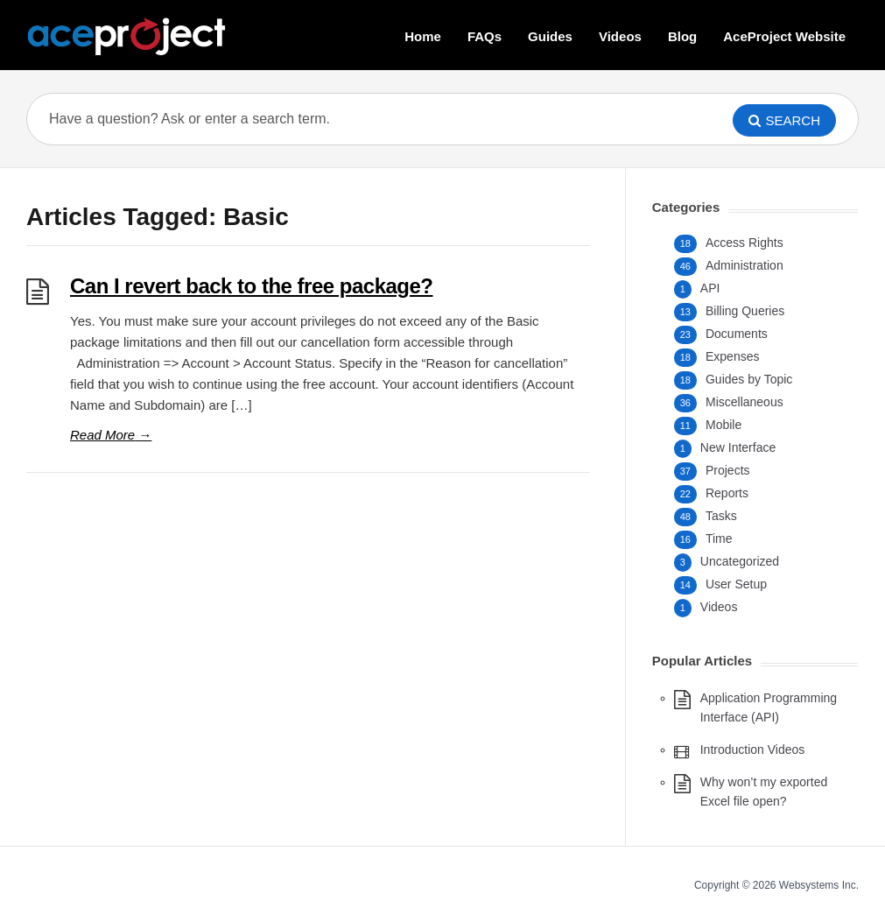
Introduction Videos (752, 750)
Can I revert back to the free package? (251, 286)
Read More (110, 434)
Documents (737, 334)
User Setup (736, 584)
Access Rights (744, 243)
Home (422, 36)
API (710, 288)
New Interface (738, 447)
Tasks (721, 516)
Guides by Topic (749, 379)
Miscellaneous (744, 402)
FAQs (484, 36)
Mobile (723, 425)
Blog (682, 36)
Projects (728, 470)
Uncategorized (739, 561)
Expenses (732, 356)
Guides (550, 36)
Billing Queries (745, 311)
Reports (727, 493)
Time (719, 538)
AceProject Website (784, 36)
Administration (744, 265)
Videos (620, 36)
